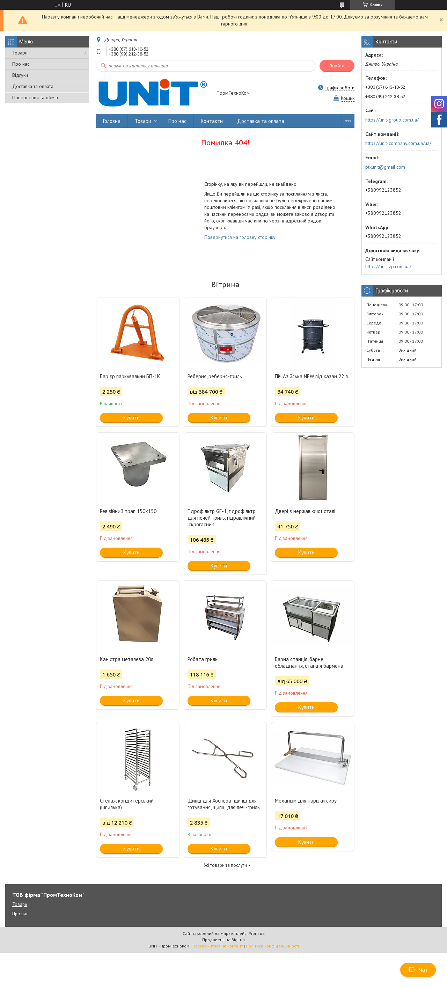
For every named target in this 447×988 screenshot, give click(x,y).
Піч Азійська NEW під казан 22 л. (312, 376)
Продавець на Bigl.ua (223, 939)
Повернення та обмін (35, 97)
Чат (418, 970)
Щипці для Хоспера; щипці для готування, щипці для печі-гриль (224, 804)
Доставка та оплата (32, 86)
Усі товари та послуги (225, 865)
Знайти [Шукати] (337, 65)
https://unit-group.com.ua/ (392, 120)
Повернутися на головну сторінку (240, 237)
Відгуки (20, 75)
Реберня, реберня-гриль (215, 376)
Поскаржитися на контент (217, 946)
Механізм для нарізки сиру (306, 800)
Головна (111, 121)
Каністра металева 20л (126, 659)
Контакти (212, 121)
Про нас (20, 64)
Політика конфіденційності (272, 946)
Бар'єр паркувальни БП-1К (130, 376)
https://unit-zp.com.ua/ (388, 266)
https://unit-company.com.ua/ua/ (398, 143)
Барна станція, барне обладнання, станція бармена (309, 662)
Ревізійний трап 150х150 (128, 511)
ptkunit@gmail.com (385, 167)
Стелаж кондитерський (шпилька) (127, 804)
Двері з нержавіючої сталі (305, 511)
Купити (131, 417)
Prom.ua (257, 933)
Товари (20, 53)
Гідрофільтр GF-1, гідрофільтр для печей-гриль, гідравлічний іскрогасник (222, 518)
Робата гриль (203, 659)
